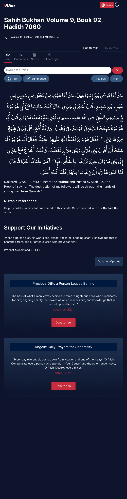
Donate (107, 5)
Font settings (50, 57)
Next (116, 78)
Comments (21, 57)
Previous (100, 78)
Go (117, 70)
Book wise (111, 47)
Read (8, 57)
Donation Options (109, 261)
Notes (35, 57)
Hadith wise (90, 47)
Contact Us (110, 208)
